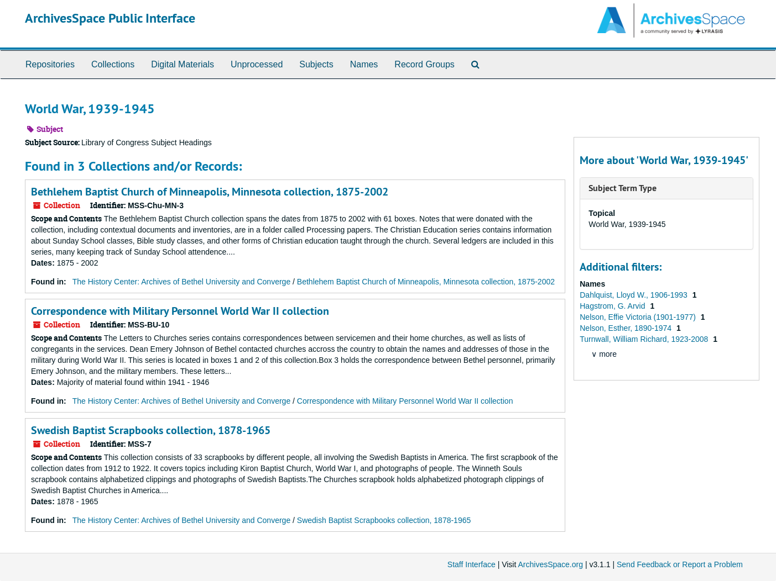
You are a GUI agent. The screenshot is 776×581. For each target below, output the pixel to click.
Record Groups (424, 64)
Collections (112, 64)
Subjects (316, 64)
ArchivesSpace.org (550, 564)
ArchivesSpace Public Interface (110, 18)
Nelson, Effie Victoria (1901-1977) (639, 317)
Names (364, 64)
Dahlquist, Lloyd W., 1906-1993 (634, 294)
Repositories (50, 64)
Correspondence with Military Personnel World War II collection (180, 311)
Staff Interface (471, 564)
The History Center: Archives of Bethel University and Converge (181, 281)
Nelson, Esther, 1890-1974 (627, 328)
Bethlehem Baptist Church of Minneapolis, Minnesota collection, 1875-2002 (209, 191)
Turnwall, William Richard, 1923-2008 (645, 339)
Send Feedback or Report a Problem (680, 564)
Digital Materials (182, 64)
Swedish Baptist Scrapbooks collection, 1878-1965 (150, 430)
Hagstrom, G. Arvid (613, 306)
